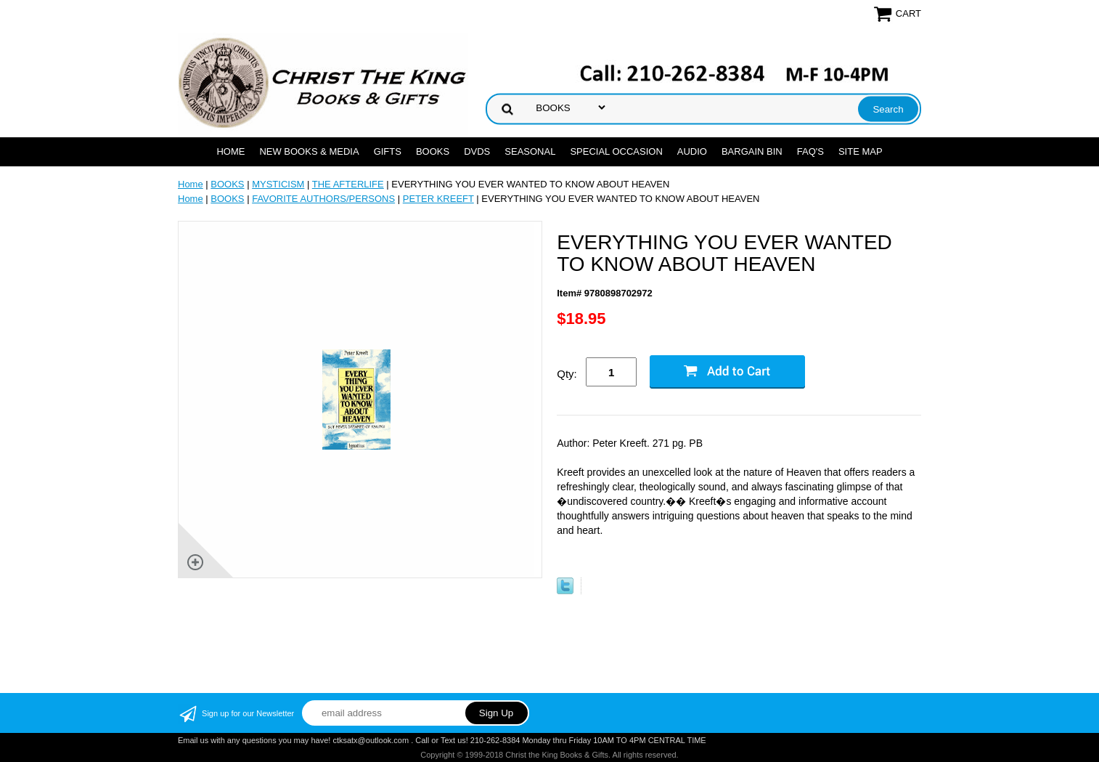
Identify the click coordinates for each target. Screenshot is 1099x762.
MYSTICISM (278, 184)
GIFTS (387, 151)
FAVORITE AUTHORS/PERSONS (323, 198)
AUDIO (692, 151)
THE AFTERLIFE (348, 184)
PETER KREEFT (438, 198)
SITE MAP (860, 151)
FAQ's (810, 151)
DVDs (477, 151)
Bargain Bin (752, 151)
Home (230, 151)
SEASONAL (529, 151)
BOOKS (432, 151)
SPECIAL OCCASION (616, 151)
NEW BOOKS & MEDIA (309, 151)
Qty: (567, 374)
